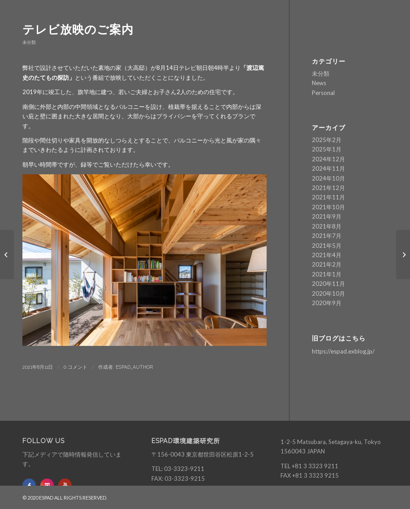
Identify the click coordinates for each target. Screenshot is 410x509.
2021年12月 (328, 187)
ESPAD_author (134, 367)
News (319, 82)
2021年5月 (326, 245)
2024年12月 (328, 159)
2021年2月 (326, 264)
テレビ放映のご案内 (78, 29)
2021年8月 (326, 226)
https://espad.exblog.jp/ (343, 351)
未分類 (29, 42)
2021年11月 (328, 197)
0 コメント (75, 367)
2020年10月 (328, 293)
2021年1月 (326, 274)
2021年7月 (326, 235)
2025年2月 (326, 139)
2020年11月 (328, 283)
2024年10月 (328, 178)
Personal (323, 92)
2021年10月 (328, 207)
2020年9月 (326, 302)
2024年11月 (328, 168)
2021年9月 (326, 216)
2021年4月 (326, 255)
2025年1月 (326, 149)
